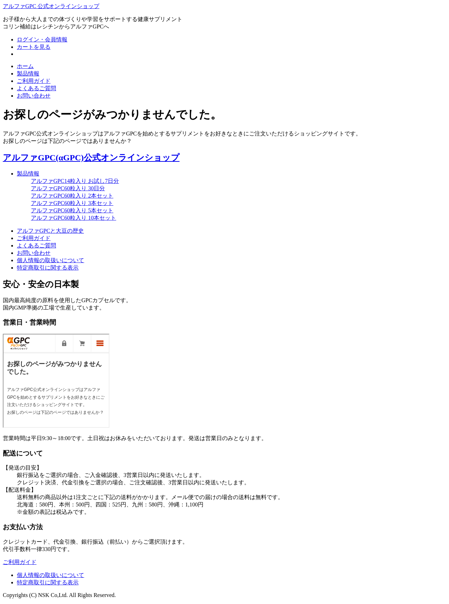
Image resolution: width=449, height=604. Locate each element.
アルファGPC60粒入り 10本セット (73, 218)
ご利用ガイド (34, 81)
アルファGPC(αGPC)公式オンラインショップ (91, 157)
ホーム (25, 66)
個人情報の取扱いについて (50, 260)
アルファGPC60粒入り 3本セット (72, 203)
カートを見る (34, 47)
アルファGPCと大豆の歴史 (50, 231)
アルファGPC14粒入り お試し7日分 (75, 181)
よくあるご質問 (36, 88)
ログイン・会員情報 (42, 39)
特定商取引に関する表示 (48, 268)
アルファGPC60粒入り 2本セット (72, 196)
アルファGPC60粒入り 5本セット (72, 210)
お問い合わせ (34, 96)
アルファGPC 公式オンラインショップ (51, 6)
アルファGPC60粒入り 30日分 (68, 188)
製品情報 (28, 74)
